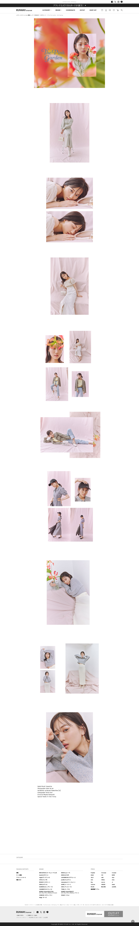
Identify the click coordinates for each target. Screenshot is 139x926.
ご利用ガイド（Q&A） (32, 915)
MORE (113, 875)
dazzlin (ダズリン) (43, 875)
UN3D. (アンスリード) (66, 887)
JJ (112, 882)
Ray (92, 882)
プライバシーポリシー (21, 917)
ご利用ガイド (102, 10)
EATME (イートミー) (66, 884)
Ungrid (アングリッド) (44, 877)
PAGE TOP (133, 921)
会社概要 (45, 917)
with (102, 877)
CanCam (93, 884)
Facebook (112, 2)
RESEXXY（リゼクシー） (40, 15)
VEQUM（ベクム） (65, 895)
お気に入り (114, 10)
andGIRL (114, 887)
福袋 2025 (18, 879)
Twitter (115, 2)
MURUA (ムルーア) (65, 872)
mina (113, 879)
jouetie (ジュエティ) (66, 879)
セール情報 (19, 875)
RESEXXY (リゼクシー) (44, 882)
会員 (106, 10)
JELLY (92, 877)
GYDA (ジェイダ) (43, 879)
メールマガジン (110, 10)
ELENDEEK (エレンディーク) (46, 887)
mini (92, 879)
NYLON (92, 887)
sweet (113, 884)
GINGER (103, 884)
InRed (92, 875)
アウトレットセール (21, 877)
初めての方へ (20, 915)
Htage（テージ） (43, 897)
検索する (122, 10)
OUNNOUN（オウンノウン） (46, 895)
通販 (17, 872)
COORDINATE (70, 10)
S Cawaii (114, 872)
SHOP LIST (93, 10)
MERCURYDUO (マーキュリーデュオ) (48, 872)
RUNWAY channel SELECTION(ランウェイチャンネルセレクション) (48, 892)
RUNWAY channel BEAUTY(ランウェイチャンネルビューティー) (70, 892)
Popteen (93, 872)
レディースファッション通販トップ (24, 15)
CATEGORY (46, 10)
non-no (103, 882)
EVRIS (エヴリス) (43, 884)
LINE (122, 2)
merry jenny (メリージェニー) (68, 882)
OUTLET (82, 10)
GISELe (103, 879)
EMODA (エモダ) (65, 875)
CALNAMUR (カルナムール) (45, 889)
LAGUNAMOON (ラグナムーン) (68, 877)
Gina (113, 877)
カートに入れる (118, 10)
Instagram (118, 2)
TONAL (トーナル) (65, 889)
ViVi (102, 875)
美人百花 (103, 887)
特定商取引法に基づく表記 (35, 917)
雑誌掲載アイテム (95, 889)
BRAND (58, 10)
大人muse (103, 872)
